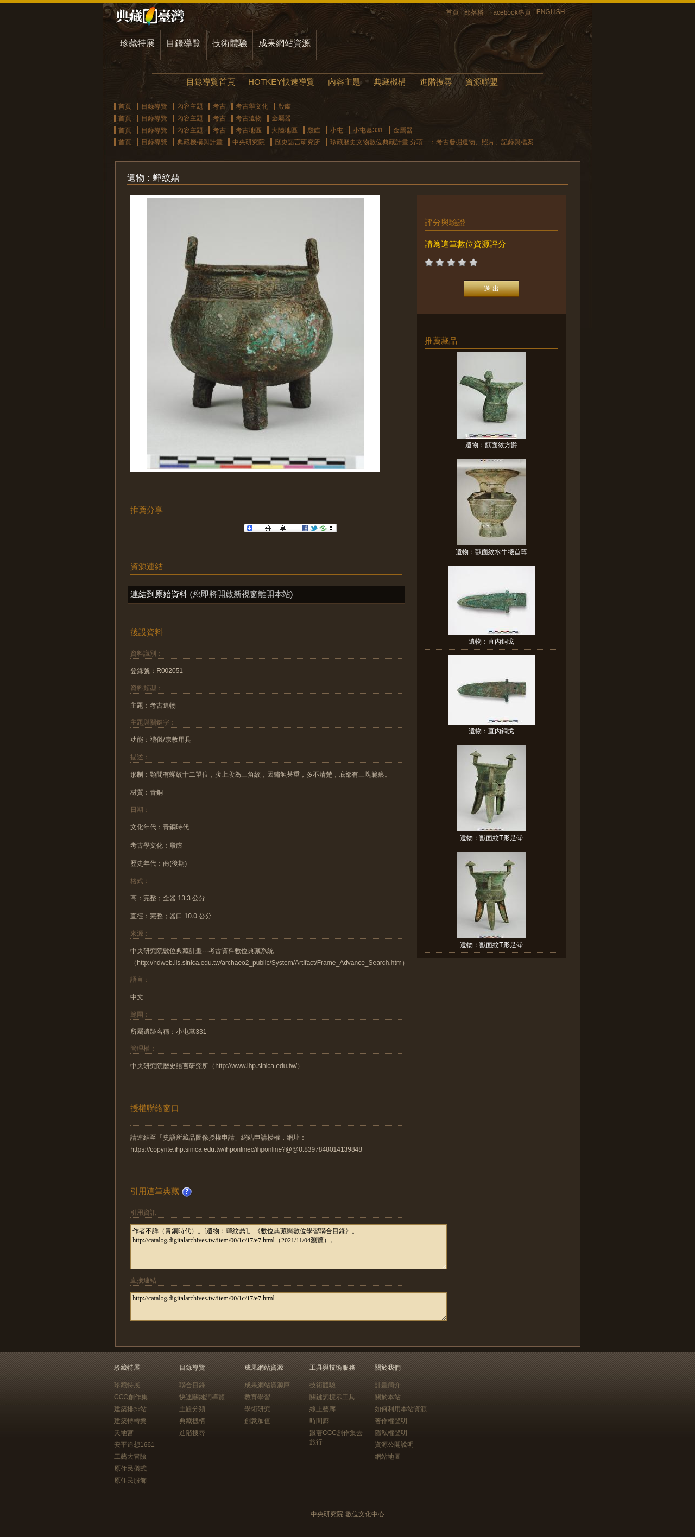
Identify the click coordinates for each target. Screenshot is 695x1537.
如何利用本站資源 (401, 1409)
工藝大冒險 (130, 1456)
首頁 (452, 12)
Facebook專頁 (510, 12)
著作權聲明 (391, 1421)
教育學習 (257, 1397)
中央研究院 (248, 142)
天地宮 (124, 1433)
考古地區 (249, 130)
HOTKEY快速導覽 (281, 81)
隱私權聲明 (391, 1433)
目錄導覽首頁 (210, 81)
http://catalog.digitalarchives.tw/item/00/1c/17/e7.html (288, 1306)
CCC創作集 (131, 1397)
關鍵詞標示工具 (332, 1397)
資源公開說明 (394, 1445)
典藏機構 (390, 81)
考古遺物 (249, 118)
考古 (219, 106)
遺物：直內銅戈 (491, 641)
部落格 (474, 12)
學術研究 (257, 1409)
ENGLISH (550, 12)
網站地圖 (388, 1456)
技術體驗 (229, 43)
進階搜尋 (436, 81)
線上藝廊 (322, 1409)
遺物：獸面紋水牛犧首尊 (491, 552)
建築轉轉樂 (130, 1421)
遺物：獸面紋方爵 (491, 445)
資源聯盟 (481, 81)
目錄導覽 (183, 43)
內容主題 (344, 81)
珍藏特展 (137, 43)
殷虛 (284, 106)
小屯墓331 (368, 130)
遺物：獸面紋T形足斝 (491, 838)
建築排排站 (130, 1409)
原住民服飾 (130, 1480)
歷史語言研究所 (297, 142)
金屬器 (281, 118)
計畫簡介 (388, 1385)
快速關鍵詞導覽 (202, 1397)
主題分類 (192, 1409)
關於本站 (388, 1397)
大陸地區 (284, 130)
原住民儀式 (130, 1468)
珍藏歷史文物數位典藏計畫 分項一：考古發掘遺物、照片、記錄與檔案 (432, 142)
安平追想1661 (134, 1445)
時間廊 (319, 1421)
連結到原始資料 (158, 594)
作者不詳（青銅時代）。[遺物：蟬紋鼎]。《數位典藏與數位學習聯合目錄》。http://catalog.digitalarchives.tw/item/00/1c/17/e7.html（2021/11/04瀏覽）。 (288, 1246)
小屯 (336, 130)
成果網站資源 (284, 43)
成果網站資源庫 (267, 1385)
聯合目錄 (192, 1385)
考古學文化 (252, 106)
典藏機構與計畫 (200, 142)
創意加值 (257, 1421)
